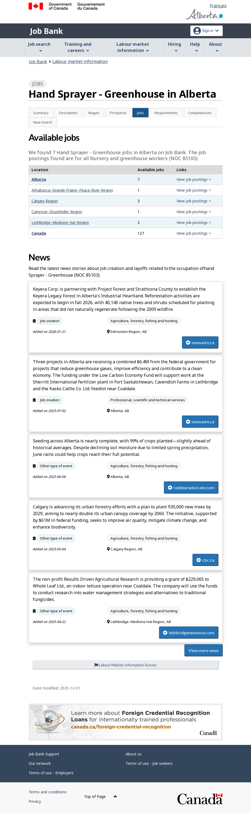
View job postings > (194, 179)
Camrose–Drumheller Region (57, 211)
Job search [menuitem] (39, 46)
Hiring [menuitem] (174, 46)
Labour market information (80, 61)
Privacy (35, 801)
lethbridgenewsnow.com (188, 632)
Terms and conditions (48, 791)
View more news (203, 650)
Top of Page (100, 796)
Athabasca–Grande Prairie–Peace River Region (72, 190)
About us (134, 753)
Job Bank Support (44, 753)
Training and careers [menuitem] (77, 47)
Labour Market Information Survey (125, 665)
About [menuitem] (215, 46)
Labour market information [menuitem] (132, 47)
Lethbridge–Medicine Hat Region (60, 222)
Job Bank (46, 31)
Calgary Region (45, 200)
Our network (40, 763)
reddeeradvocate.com (191, 487)
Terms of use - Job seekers (149, 763)
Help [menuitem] (195, 46)
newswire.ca (200, 342)
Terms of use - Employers (51, 772)
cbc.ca (205, 559)
